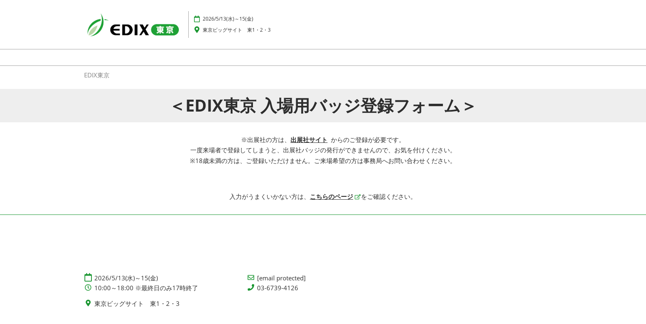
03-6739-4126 (277, 288)
